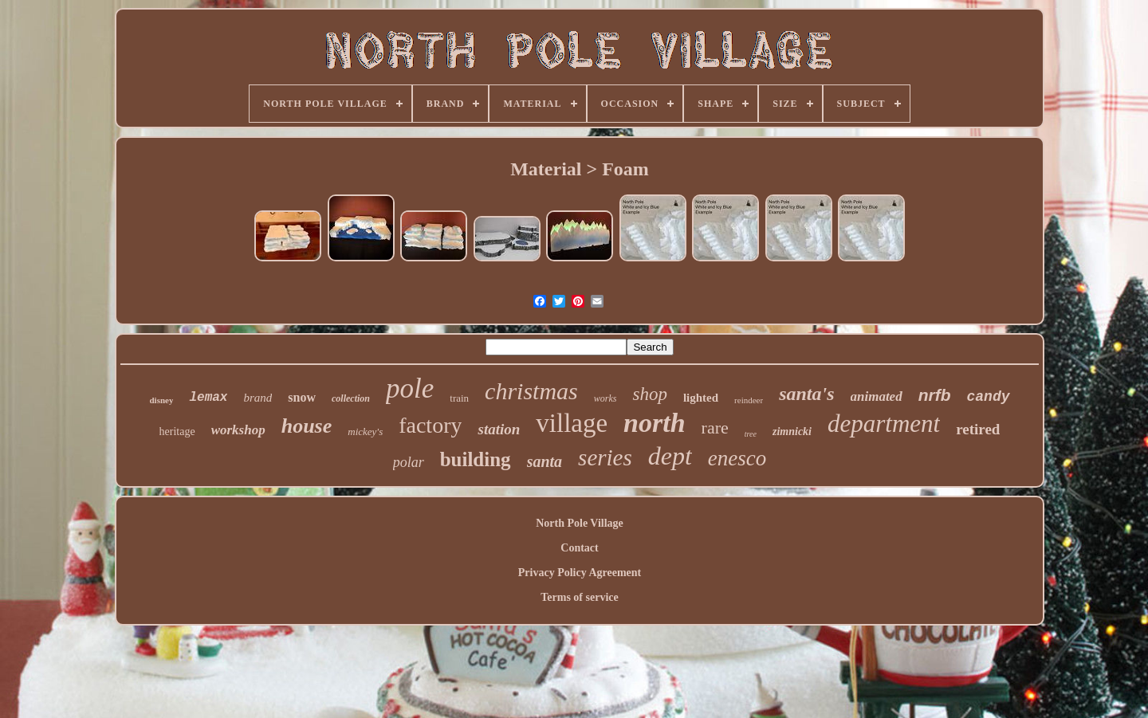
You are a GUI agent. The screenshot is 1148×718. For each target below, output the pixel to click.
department (884, 423)
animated (876, 396)
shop (649, 394)
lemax (208, 397)
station (499, 429)
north (654, 422)
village (571, 423)
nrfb (934, 395)
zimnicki (792, 431)
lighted (700, 397)
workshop (238, 429)
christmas (531, 391)
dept (670, 455)
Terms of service (579, 597)
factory (430, 425)
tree (751, 434)
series (605, 457)
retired (978, 429)
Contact (579, 548)
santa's (806, 393)
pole (410, 388)
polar (408, 462)
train (459, 398)
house (306, 425)
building (475, 459)
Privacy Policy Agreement (579, 573)
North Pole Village (579, 523)
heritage (177, 431)
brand (257, 397)
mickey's (365, 431)
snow (302, 397)
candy (988, 397)
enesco (737, 458)
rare (715, 427)
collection (351, 398)
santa (544, 461)
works (605, 398)
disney (161, 400)
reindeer (748, 400)
